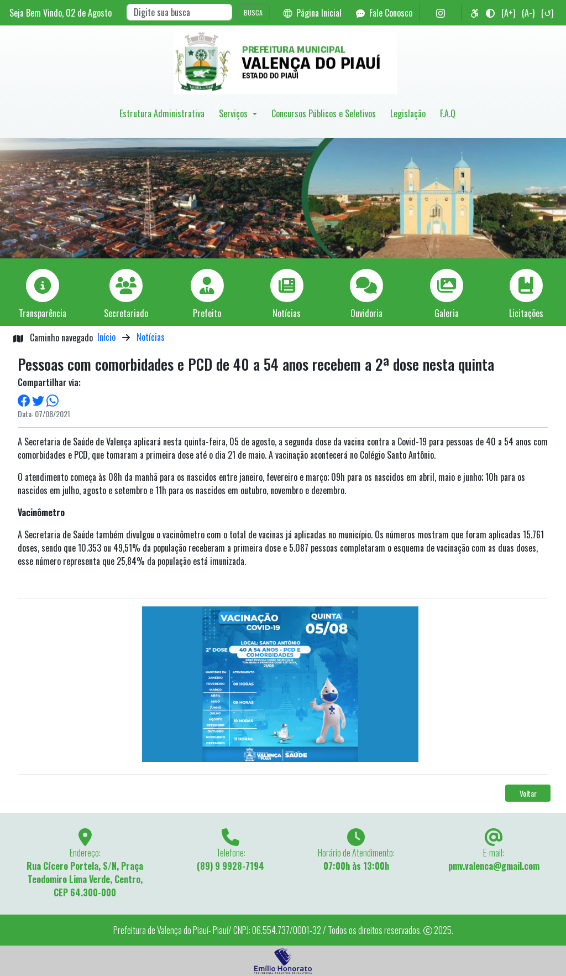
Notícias (151, 337)
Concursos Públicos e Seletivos (323, 113)
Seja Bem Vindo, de (60, 12)
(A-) (528, 12)
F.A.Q (447, 113)
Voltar (528, 793)
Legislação (408, 113)
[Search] (179, 12)
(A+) (508, 12)
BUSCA (253, 12)
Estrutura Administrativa (162, 113)
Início (106, 337)
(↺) (547, 12)
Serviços (234, 113)
